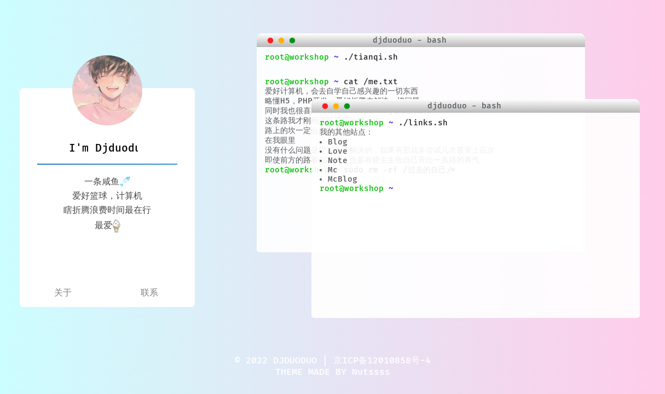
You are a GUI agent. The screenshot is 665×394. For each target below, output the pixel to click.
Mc (333, 170)
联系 (149, 292)
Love (338, 151)
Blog (338, 142)
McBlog (342, 179)
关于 (63, 292)
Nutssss (371, 372)
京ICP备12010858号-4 (382, 360)
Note (338, 160)
